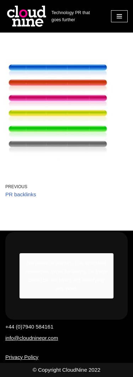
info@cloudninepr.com (31, 338)
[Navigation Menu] (119, 16)
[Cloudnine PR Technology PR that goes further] (52, 16)
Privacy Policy (21, 357)
